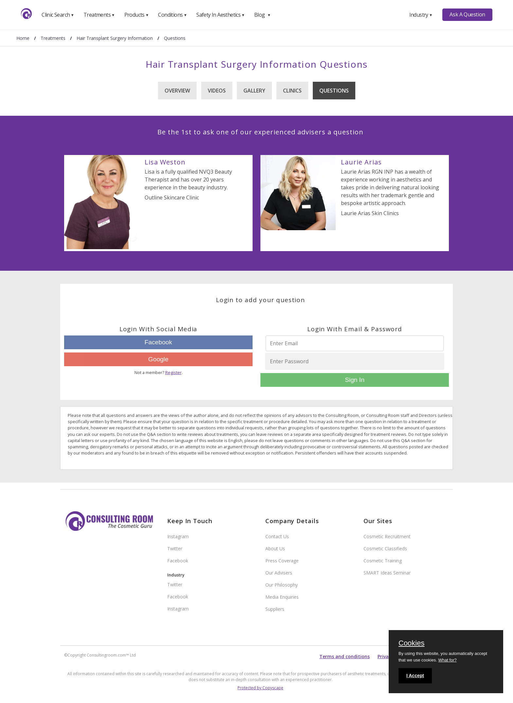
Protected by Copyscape (260, 688)
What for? (447, 660)
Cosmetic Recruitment (387, 536)
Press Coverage (282, 560)
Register (173, 372)
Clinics (292, 90)
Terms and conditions (344, 656)
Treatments (99, 14)
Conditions (172, 14)
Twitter (174, 548)
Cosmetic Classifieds (385, 548)
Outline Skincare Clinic (172, 197)
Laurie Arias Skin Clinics (370, 213)
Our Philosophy (281, 585)
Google (158, 359)
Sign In (354, 379)
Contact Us (277, 536)
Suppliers (274, 609)
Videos (217, 90)
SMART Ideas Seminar (387, 573)
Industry (421, 14)
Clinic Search (58, 14)
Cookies (411, 643)
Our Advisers (278, 573)
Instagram (178, 536)
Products (136, 14)
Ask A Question (467, 14)
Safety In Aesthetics (220, 14)
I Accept (415, 675)
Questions (334, 90)
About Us (275, 548)
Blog (262, 14)
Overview (177, 90)
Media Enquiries (282, 597)
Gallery (254, 90)
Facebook (158, 342)
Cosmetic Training (382, 560)
